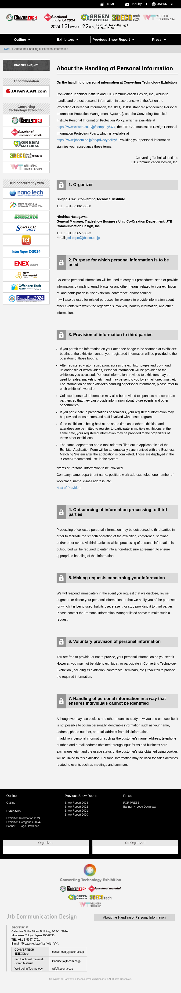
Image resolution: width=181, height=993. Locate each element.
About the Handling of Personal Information (134, 928)
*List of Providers (69, 488)
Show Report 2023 (76, 802)
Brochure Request (26, 65)
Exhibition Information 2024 (23, 818)
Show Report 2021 (76, 810)
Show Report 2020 (76, 814)
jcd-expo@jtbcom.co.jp (83, 238)
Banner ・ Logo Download (22, 826)
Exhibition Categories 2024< (23, 822)
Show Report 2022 (76, 806)
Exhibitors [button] (67, 39)
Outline (10, 802)
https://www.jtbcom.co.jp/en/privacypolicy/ (87, 140)
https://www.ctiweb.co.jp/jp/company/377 (86, 127)
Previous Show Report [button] (113, 39)
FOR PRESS (131, 802)
